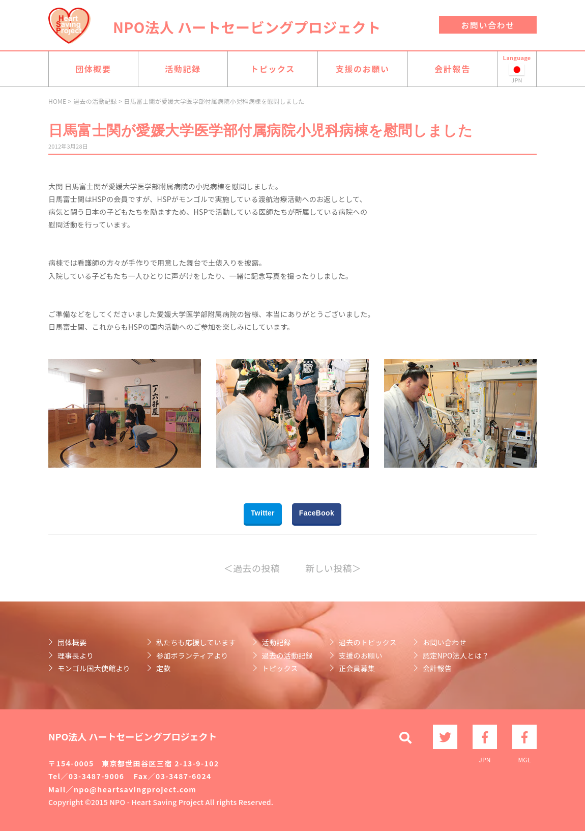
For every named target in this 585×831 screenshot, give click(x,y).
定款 (163, 668)
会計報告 (452, 69)
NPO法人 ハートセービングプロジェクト (247, 27)
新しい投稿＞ (333, 568)
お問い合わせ (488, 25)
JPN (485, 737)
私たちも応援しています (196, 642)
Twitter (263, 513)
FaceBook (316, 513)
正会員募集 (357, 668)
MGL (524, 737)
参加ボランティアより (192, 655)
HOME (57, 101)
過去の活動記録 (95, 101)
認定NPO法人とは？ (456, 655)
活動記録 (182, 69)
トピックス (272, 69)
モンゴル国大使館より (93, 668)
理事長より (75, 655)
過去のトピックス (368, 642)
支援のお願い (363, 69)
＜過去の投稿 (252, 568)
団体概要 (93, 69)
